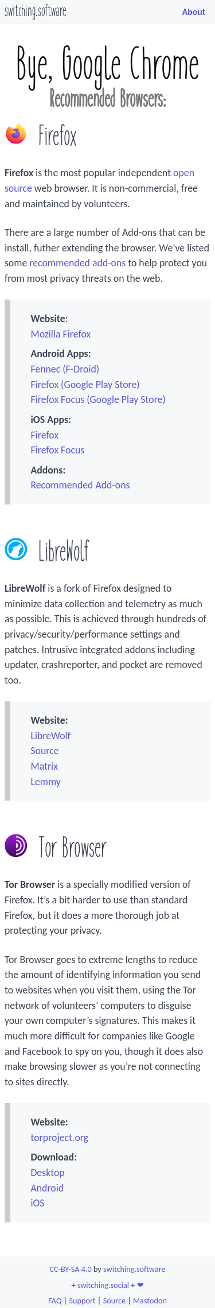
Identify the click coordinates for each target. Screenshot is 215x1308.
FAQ (54, 1300)
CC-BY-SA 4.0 (71, 1269)
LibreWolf (50, 735)
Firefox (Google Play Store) (84, 384)
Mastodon (150, 1300)
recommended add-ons (77, 263)
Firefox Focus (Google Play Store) (97, 399)
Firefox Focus (57, 450)
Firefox (44, 435)
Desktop (47, 1172)
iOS (37, 1203)
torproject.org (59, 1137)
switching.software (36, 12)
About (194, 11)
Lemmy (45, 781)
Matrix (43, 766)
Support (82, 1300)
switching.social (103, 1285)
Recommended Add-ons (80, 485)
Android (47, 1188)
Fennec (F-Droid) (64, 369)
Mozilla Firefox (60, 334)
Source (44, 750)
